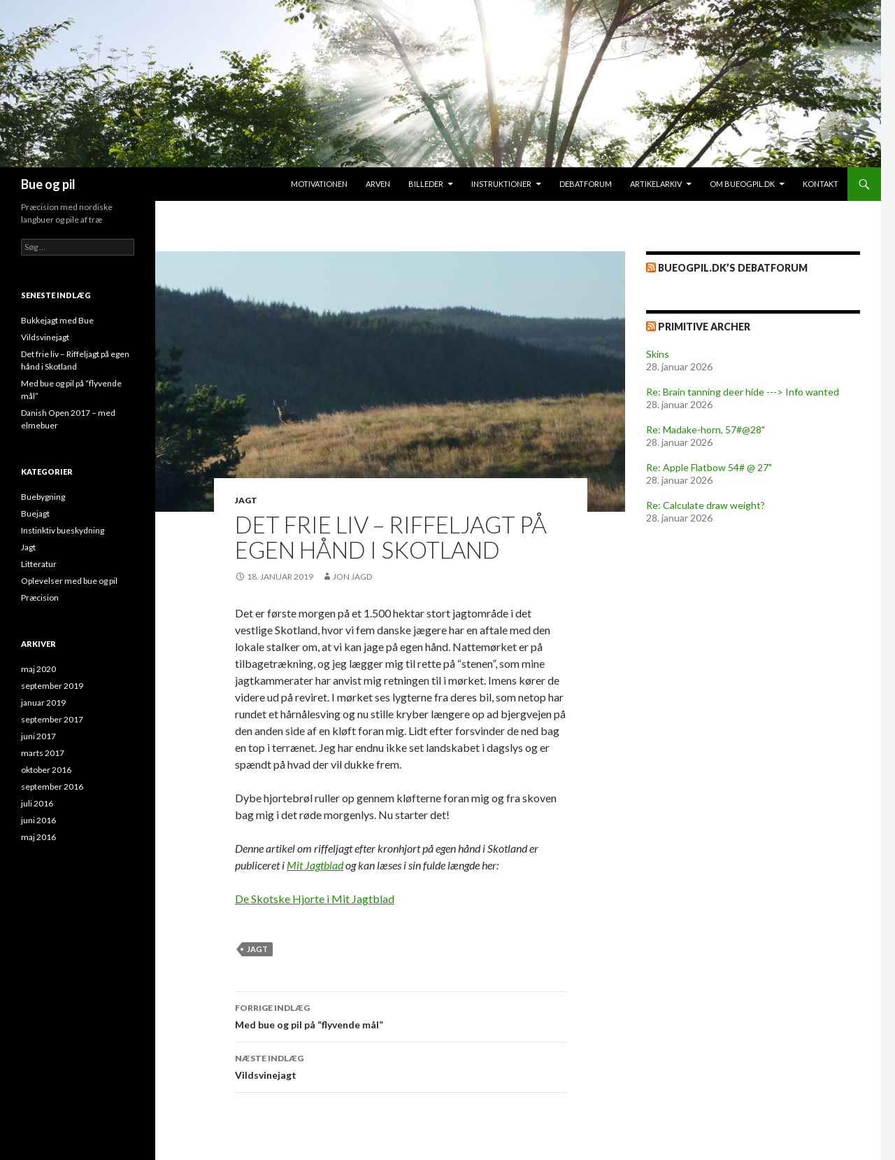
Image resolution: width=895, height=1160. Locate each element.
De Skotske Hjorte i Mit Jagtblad (314, 898)
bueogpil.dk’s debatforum (733, 268)
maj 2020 (38, 669)
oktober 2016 (46, 769)
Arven (378, 183)
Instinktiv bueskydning (62, 530)
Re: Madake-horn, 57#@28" (705, 429)
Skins (657, 354)
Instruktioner (501, 183)
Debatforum (585, 183)
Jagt (246, 500)
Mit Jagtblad (315, 865)
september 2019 (52, 685)
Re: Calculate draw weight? (705, 505)
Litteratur (39, 564)
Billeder (425, 183)
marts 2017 (42, 753)
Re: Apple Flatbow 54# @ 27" (709, 467)
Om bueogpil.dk (742, 183)
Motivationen (319, 183)
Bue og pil (48, 184)
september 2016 (52, 786)
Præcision (40, 597)
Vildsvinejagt (400, 1065)
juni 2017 (38, 736)
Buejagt (35, 513)
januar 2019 (43, 702)
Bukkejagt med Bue (57, 320)
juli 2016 (37, 803)
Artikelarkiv (656, 183)
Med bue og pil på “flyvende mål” (400, 1015)
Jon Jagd (352, 576)
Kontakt (820, 183)
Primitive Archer (704, 327)
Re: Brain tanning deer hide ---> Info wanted (742, 392)
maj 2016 (38, 837)
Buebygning (43, 496)
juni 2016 (38, 820)
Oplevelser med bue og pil (69, 580)
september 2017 (52, 719)
